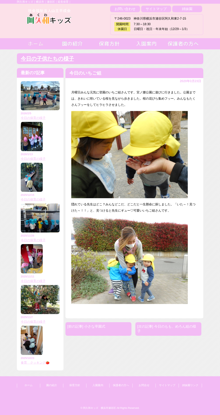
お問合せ (144, 385)
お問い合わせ (125, 9)
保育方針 (74, 385)
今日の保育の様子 (33, 118)
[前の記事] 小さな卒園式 (86, 326)
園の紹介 (51, 385)
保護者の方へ (121, 385)
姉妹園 (187, 9)
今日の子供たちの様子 (47, 59)
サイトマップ (156, 9)
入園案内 (97, 385)
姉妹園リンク (190, 385)
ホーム (28, 385)
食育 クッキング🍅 (35, 362)
